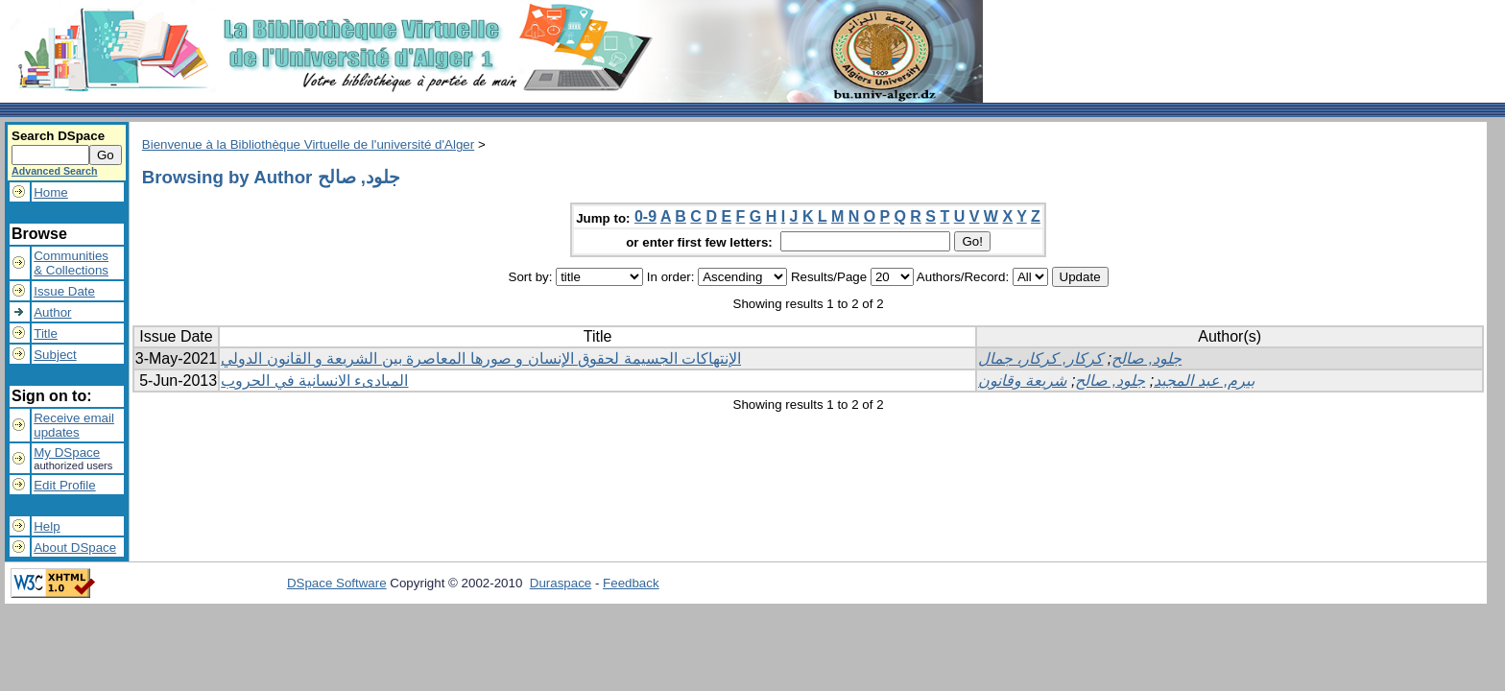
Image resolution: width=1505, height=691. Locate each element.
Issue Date (64, 291)
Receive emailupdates (74, 425)
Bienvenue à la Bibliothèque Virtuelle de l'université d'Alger (308, 144)
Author (52, 312)
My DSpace (67, 452)
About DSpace (75, 547)
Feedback (631, 583)
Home (51, 192)
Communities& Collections (71, 263)
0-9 (645, 216)
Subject (55, 354)
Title (46, 333)
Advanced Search (54, 171)
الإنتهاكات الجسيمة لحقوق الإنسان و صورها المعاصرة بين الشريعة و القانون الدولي (481, 358)
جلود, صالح (1146, 358)
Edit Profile (64, 485)
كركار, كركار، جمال (1040, 358)
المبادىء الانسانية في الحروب (314, 380)
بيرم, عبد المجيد (1204, 380)
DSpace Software (337, 583)
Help (47, 526)
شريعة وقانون (1022, 380)
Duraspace (560, 583)
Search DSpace (58, 136)
